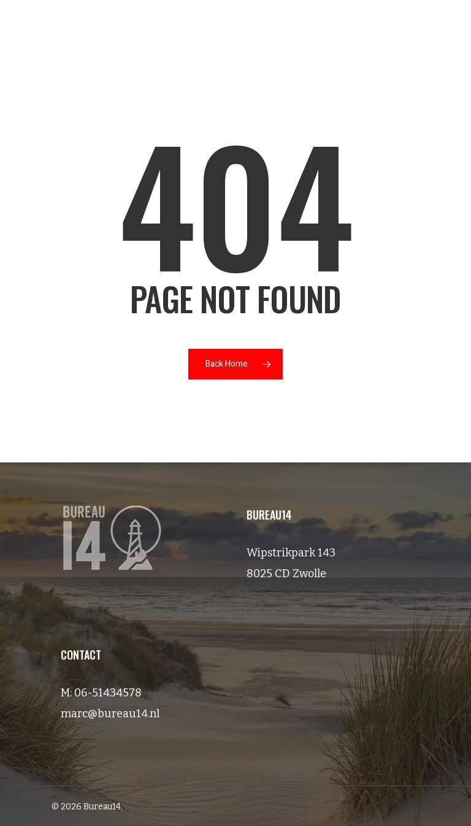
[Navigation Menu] (436, 31)
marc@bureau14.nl (110, 713)
